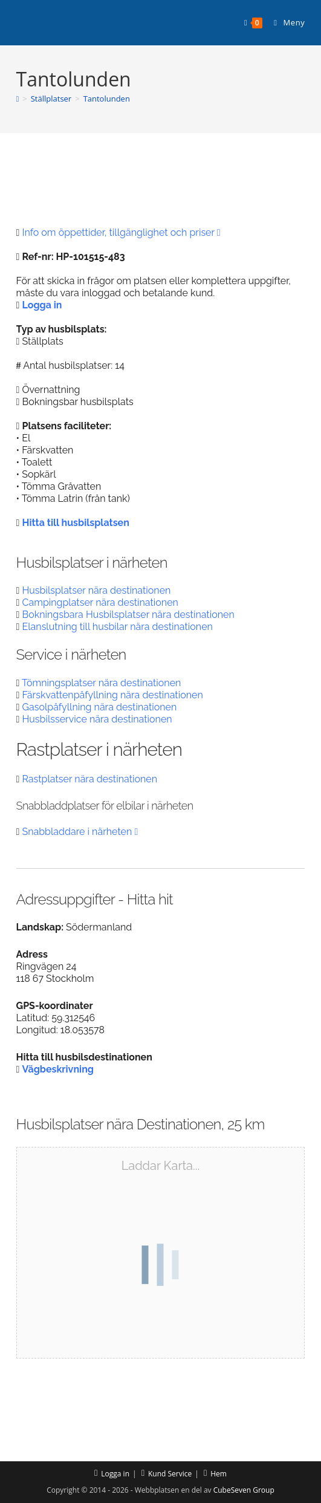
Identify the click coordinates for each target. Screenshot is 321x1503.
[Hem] (17, 98)
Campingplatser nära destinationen (100, 602)
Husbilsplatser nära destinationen (96, 590)
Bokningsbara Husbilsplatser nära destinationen (128, 614)
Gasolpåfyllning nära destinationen (99, 707)
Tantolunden (106, 98)
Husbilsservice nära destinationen (97, 719)
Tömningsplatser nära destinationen (101, 683)
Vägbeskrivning (58, 1069)
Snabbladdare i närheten (80, 831)
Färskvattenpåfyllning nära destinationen (112, 695)
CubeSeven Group (243, 1490)
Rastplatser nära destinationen (89, 779)
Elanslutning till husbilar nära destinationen (117, 626)
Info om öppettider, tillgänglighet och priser (121, 232)
